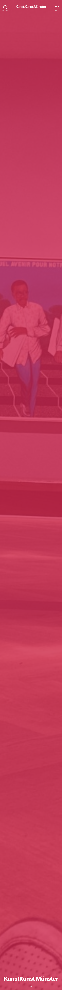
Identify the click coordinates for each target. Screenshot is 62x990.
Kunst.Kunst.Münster (31, 6)
